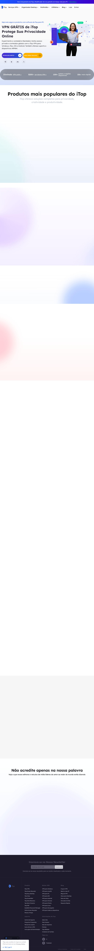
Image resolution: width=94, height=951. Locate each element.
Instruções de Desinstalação (32, 929)
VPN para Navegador (48, 908)
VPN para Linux (46, 905)
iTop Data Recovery (30, 900)
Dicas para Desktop (66, 896)
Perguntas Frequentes (31, 922)
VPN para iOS (46, 896)
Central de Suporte (30, 920)
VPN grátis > (17, 74)
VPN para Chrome (47, 900)
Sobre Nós (45, 920)
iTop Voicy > (73, 2)
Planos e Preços (29, 912)
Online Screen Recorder (31, 910)
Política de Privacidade (75, 949)
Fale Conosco (45, 922)
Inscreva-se (58, 867)
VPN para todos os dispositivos (50, 910)
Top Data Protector (30, 903)
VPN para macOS (47, 891)
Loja (70, 7)
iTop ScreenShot (29, 898)
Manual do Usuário (30, 924)
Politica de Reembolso (62, 949)
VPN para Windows (47, 889)
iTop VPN (27, 889)
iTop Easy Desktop (29, 893)
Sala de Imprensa (47, 924)
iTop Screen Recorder (30, 891)
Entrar (76, 7)
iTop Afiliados (45, 929)
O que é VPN (64, 889)
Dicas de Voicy (64, 898)
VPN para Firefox (47, 903)
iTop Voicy (27, 896)
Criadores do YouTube (48, 931)
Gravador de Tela (65, 900)
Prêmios (44, 927)
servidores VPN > (40, 74)
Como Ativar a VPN (30, 927)
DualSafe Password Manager (32, 908)
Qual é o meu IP (65, 891)
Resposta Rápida (65, 903)
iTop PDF (27, 905)
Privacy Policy (20, 944)
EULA (85, 949)
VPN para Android (47, 898)
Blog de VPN (64, 893)
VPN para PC (45, 893)
